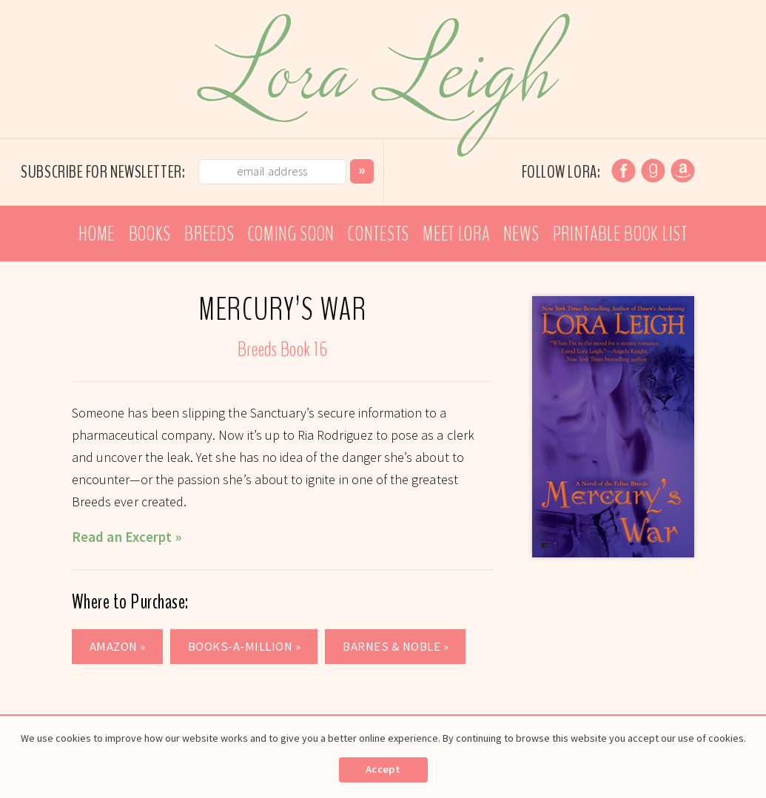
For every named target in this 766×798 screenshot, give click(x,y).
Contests (378, 234)
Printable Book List (620, 234)
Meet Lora (456, 234)
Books (150, 234)
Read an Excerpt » (126, 537)
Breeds (209, 234)
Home (96, 234)
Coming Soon (291, 234)
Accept (383, 769)
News (521, 234)
